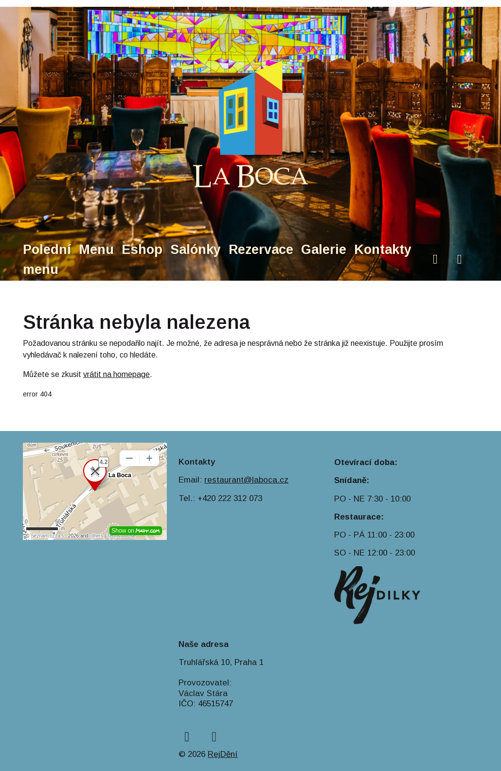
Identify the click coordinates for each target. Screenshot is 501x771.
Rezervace (261, 249)
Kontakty (383, 249)
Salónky (195, 249)
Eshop (142, 249)
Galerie (323, 249)
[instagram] (459, 259)
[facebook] (435, 259)
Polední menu (47, 259)
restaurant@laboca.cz (246, 479)
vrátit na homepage (116, 374)
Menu (96, 249)
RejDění (223, 754)
